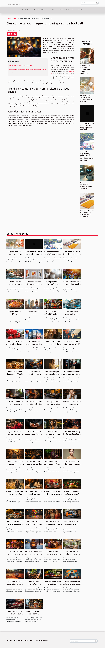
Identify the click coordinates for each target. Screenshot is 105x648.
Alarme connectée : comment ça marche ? (14, 404)
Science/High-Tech (66, 9)
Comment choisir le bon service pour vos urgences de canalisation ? (87, 126)
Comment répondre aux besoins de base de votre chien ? (52, 344)
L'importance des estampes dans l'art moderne (34, 284)
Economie (26, 9)
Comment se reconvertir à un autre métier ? (53, 553)
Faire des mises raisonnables (18, 73)
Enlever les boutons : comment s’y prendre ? (72, 404)
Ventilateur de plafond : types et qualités (72, 553)
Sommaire (14, 61)
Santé (52, 9)
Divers (80, 9)
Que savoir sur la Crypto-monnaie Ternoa (15, 553)
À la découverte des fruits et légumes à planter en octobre (53, 583)
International (39, 9)
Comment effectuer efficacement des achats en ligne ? (52, 493)
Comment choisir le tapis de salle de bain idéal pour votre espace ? (87, 213)
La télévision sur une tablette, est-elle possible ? (33, 404)
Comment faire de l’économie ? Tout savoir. (14, 374)
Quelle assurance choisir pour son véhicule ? (14, 523)
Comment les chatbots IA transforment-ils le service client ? (86, 185)
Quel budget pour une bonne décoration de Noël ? (33, 613)
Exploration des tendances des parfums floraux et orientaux (87, 98)
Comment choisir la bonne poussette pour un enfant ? (14, 493)
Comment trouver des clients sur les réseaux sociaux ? (33, 523)
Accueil (9, 18)
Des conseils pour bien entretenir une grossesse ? (53, 374)
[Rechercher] (90, 2)
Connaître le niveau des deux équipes (20, 65)
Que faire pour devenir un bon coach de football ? (15, 434)
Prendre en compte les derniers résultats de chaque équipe (27, 69)
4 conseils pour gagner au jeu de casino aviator (34, 463)
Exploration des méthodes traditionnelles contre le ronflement (85, 69)
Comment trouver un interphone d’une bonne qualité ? (72, 374)
